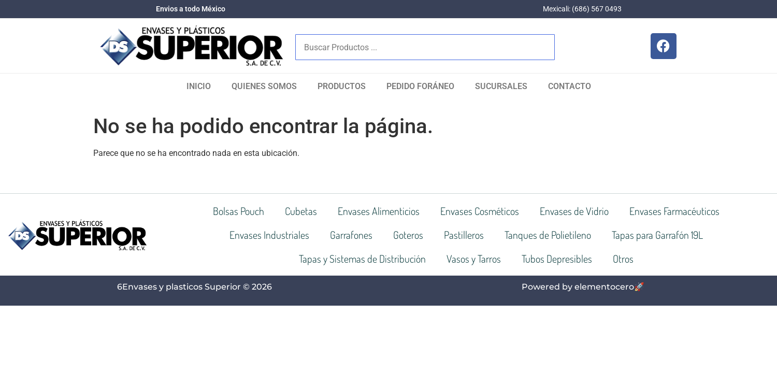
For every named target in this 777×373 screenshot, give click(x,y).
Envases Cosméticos (479, 211)
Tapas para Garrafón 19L (657, 234)
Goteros (408, 234)
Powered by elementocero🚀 (583, 287)
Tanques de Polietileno (548, 234)
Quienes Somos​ (264, 86)
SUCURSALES (501, 86)
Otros (623, 258)
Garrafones (351, 234)
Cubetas (301, 211)
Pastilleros (464, 234)
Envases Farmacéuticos (674, 211)
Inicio (198, 86)
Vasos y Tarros (474, 258)
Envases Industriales (269, 234)
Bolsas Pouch (238, 211)
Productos (342, 86)
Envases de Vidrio (574, 211)
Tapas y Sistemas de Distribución (362, 258)
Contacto (569, 86)
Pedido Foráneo (420, 86)
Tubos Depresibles (557, 258)
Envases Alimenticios (379, 211)
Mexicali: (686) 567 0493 (582, 9)
